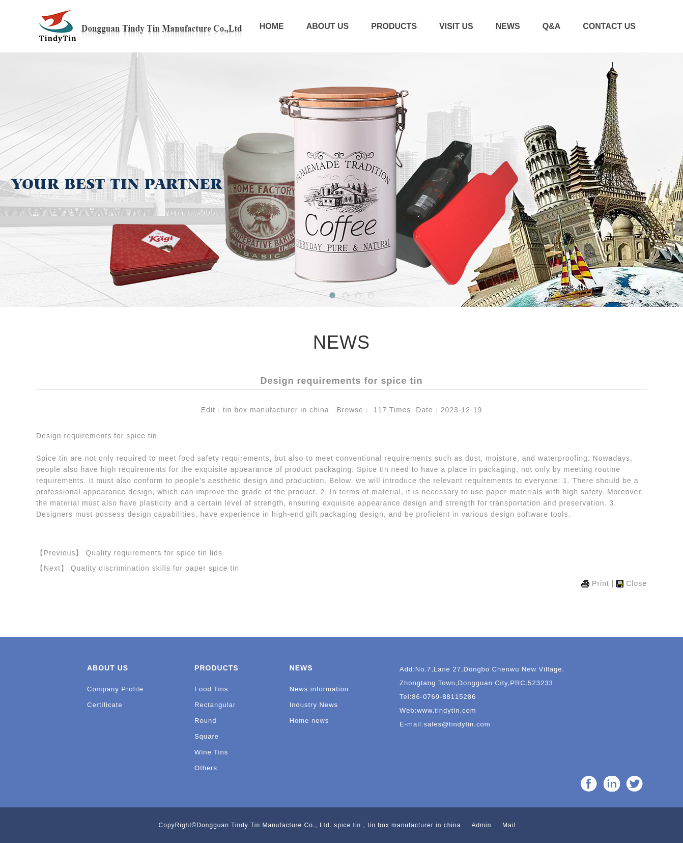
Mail (509, 825)
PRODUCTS (394, 26)
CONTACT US (609, 26)
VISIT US (456, 26)
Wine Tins (211, 752)
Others (205, 768)
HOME (272, 26)
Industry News (314, 705)
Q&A (552, 26)
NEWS (508, 26)
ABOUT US (327, 26)
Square (206, 736)
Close (636, 583)
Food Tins (211, 689)
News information (319, 689)
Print (600, 583)
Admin (481, 825)
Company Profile (115, 689)
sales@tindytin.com (457, 724)
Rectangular (215, 705)
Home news (309, 720)
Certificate (105, 705)
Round (205, 720)
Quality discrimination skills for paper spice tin (155, 568)
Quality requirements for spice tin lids (154, 553)
